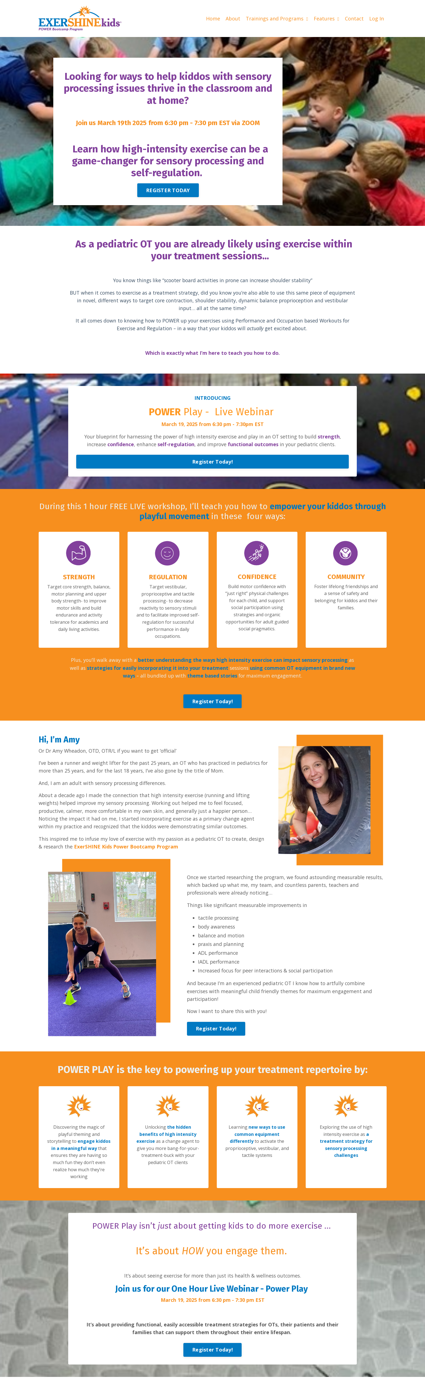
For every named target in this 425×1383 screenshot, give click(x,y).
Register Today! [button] (212, 463)
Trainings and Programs (277, 18)
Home (213, 18)
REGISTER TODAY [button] (168, 189)
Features (326, 18)
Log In (376, 18)
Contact (354, 18)
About (233, 18)
